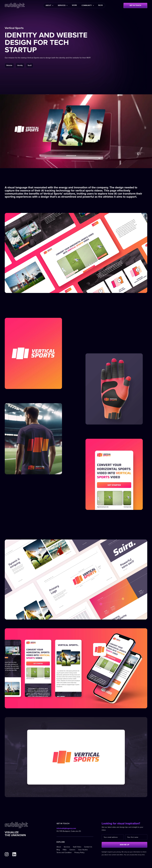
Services (67, 847)
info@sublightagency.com (66, 828)
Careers (72, 849)
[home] (15, 5)
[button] (49, 5)
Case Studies (83, 849)
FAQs (65, 849)
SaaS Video (77, 847)
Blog (58, 849)
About (59, 847)
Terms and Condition (64, 852)
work (74, 5)
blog (100, 5)
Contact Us (88, 847)
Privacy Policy (79, 852)
